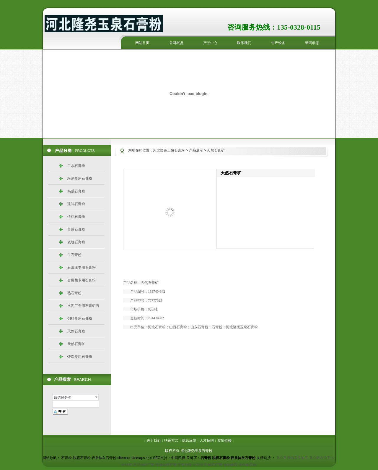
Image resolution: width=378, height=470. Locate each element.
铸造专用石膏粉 (79, 357)
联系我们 (244, 43)
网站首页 (142, 43)
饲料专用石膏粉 (79, 318)
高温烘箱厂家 (143, 465)
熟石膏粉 (74, 293)
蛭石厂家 (215, 465)
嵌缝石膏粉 (76, 242)
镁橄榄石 (230, 465)
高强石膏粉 (76, 191)
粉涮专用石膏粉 (79, 178)
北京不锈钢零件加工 (292, 458)
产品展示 (196, 150)
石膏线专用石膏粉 (81, 267)
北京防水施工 (319, 458)
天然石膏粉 (76, 331)
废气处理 (184, 465)
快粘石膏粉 (76, 217)
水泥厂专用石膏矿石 (83, 306)
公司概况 (176, 43)
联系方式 (171, 440)
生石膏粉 (74, 255)
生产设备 (278, 43)
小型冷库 (200, 465)
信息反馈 (189, 440)
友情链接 (224, 440)
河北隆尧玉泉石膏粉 (169, 150)
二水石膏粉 (76, 166)
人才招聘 (207, 440)
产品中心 (210, 43)
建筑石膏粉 (76, 204)
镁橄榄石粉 (247, 465)
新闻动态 (312, 43)
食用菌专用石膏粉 (81, 280)
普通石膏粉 (76, 229)
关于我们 (153, 440)
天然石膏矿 (76, 344)
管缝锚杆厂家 (166, 465)
